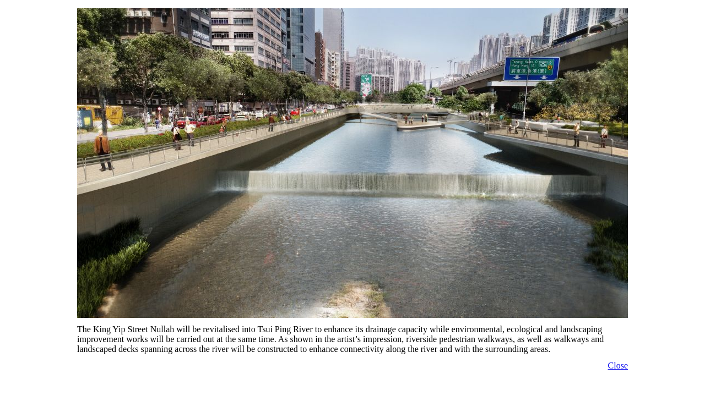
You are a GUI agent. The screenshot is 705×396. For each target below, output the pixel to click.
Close (618, 365)
